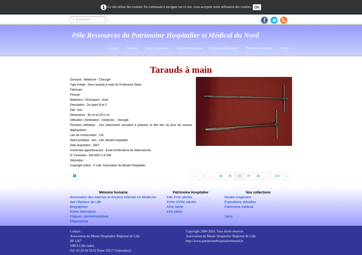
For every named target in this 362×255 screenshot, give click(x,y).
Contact (285, 48)
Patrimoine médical (259, 48)
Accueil (113, 48)
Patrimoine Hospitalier (224, 48)
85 (230, 176)
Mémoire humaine (189, 48)
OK (257, 7)
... (212, 176)
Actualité (132, 48)
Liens (228, 216)
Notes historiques (83, 211)
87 (248, 176)
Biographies (79, 207)
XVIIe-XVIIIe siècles (181, 202)
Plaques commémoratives (89, 216)
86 (239, 176)
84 (220, 176)
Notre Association (157, 48)
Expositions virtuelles (240, 202)
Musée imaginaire (238, 197)
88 (258, 176)
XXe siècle (174, 211)
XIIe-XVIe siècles (179, 197)
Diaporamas (79, 221)
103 (277, 176)
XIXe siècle (175, 207)
